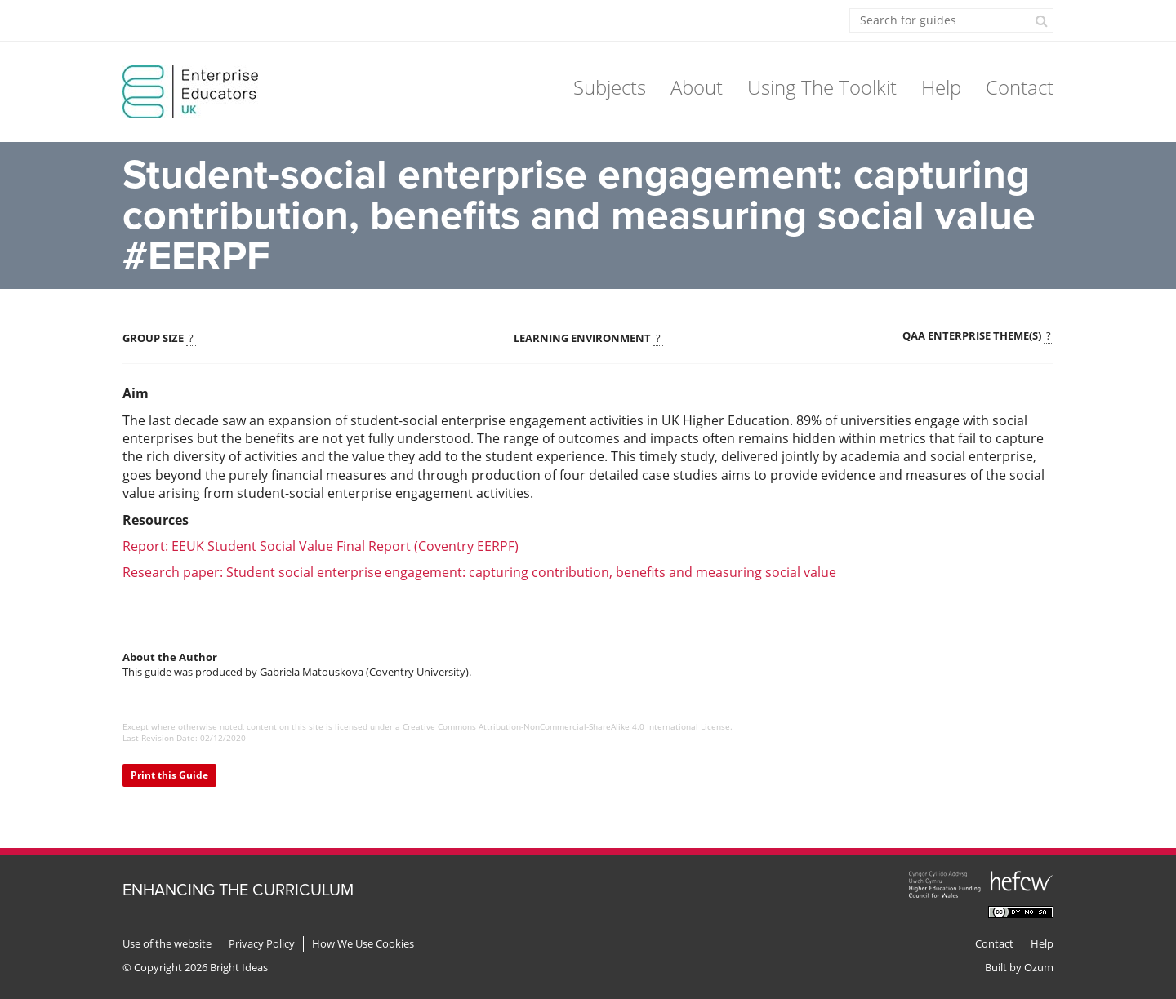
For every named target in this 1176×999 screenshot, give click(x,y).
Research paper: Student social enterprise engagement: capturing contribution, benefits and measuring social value (479, 572)
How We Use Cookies (363, 944)
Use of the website (167, 944)
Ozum (1039, 967)
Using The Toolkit (822, 86)
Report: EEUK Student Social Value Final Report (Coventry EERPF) (320, 546)
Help (941, 86)
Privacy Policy (262, 944)
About (696, 86)
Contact (1020, 86)
